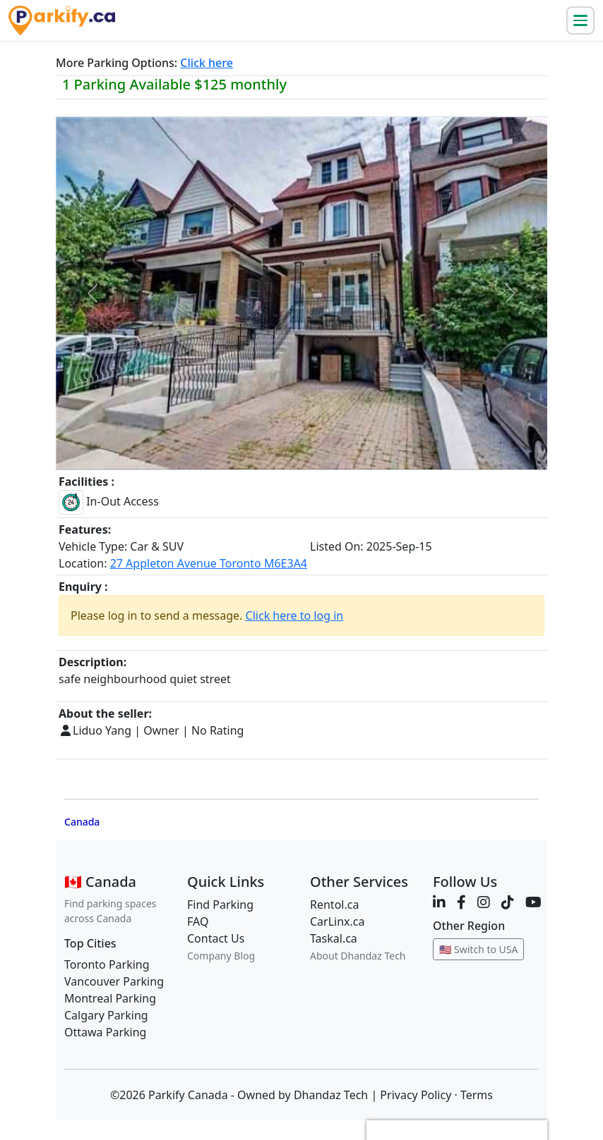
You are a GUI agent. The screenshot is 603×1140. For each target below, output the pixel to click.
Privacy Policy (415, 1095)
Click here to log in (295, 615)
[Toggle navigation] (580, 20)
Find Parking (220, 904)
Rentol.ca (334, 904)
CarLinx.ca (337, 921)
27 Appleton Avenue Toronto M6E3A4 (208, 563)
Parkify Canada (188, 1095)
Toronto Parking (107, 964)
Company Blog (221, 955)
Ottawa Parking (105, 1032)
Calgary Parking (106, 1015)
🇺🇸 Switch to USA (478, 949)
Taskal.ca (333, 938)
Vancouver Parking (114, 981)
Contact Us (215, 938)
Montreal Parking (110, 998)
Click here (206, 63)
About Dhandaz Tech (358, 955)
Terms (476, 1095)
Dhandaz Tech (331, 1095)
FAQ (197, 921)
